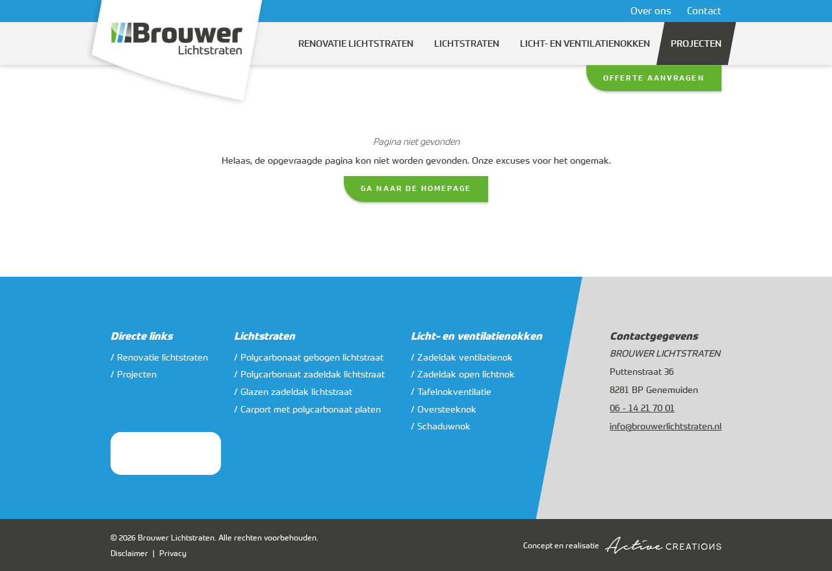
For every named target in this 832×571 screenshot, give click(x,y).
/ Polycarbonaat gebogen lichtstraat (309, 357)
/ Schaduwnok (441, 426)
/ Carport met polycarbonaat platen (307, 409)
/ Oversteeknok (443, 409)
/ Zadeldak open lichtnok (463, 374)
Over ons (650, 10)
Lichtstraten (466, 43)
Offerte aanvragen (654, 77)
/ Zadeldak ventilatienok (462, 357)
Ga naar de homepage (416, 188)
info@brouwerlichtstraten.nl (666, 426)
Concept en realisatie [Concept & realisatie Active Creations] (622, 545)
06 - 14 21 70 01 (642, 407)
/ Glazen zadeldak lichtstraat (293, 391)
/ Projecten (133, 374)
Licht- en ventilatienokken (585, 43)
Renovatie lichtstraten (355, 43)
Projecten (696, 43)
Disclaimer (129, 553)
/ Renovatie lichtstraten (159, 357)
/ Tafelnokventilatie (451, 391)
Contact (704, 10)
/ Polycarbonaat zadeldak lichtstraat (309, 374)
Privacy (173, 553)
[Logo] (177, 54)
